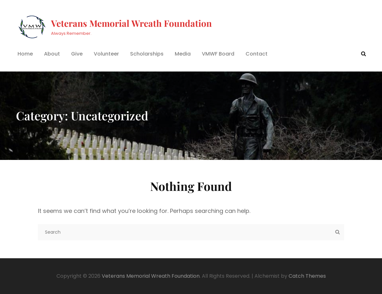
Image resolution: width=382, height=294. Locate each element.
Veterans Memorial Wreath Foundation (131, 23)
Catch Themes (307, 276)
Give (77, 53)
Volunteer (106, 53)
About (52, 53)
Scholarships (147, 53)
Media (183, 53)
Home (25, 53)
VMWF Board (218, 53)
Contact (257, 53)
